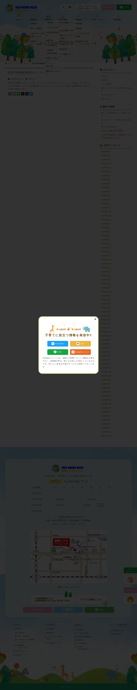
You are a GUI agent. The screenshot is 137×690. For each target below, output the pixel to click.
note (80, 343)
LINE (58, 351)
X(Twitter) (57, 343)
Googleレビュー (80, 351)
